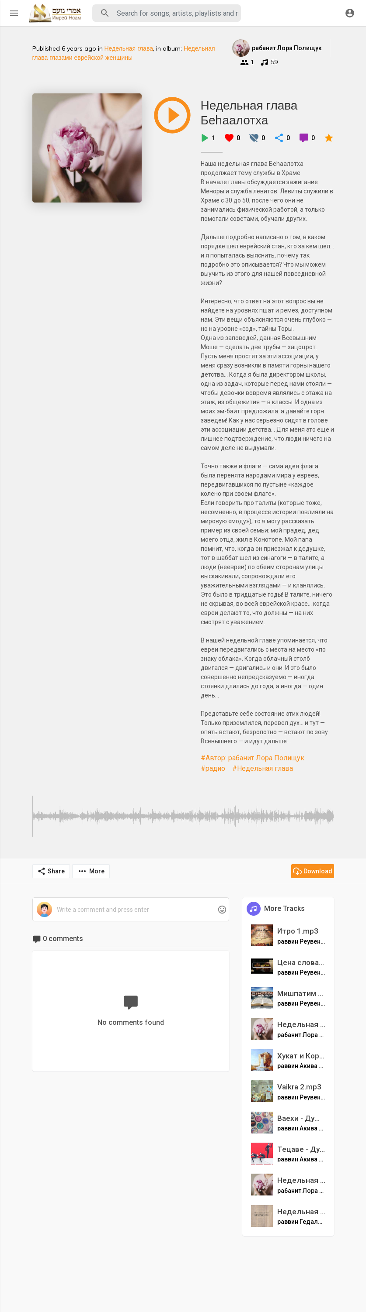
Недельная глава (129, 48)
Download (312, 871)
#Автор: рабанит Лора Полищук (252, 758)
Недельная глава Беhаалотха (249, 112)
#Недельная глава (262, 768)
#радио (213, 768)
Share (51, 871)
